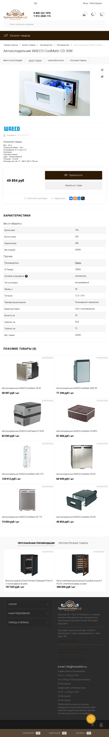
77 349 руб (81, 395)
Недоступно (58, 198)
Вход (85, 3)
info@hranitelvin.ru (76, 666)
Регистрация (96, 3)
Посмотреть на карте (67, 641)
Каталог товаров (16, 35)
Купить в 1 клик (73, 185)
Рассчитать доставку (35, 198)
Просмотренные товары (73, 543)
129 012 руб (27, 480)
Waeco (78, 263)
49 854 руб (81, 523)
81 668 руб (81, 438)
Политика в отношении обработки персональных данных (74, 651)
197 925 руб (14, 587)
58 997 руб (27, 395)
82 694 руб (27, 438)
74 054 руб (27, 523)
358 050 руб (65, 587)
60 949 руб (81, 480)
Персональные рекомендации (36, 543)
